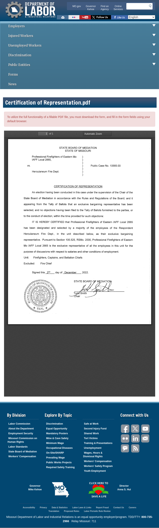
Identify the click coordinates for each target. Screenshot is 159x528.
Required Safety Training (60, 467)
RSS (135, 448)
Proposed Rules (71, 511)
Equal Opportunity (56, 428)
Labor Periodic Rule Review (97, 511)
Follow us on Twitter (101, 17)
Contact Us (118, 507)
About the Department (21, 428)
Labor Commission (19, 423)
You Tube (145, 428)
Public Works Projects (59, 462)
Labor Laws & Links (81, 507)
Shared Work (91, 433)
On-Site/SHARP (55, 452)
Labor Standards (18, 446)
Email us (63, 17)
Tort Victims (91, 438)
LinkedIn (135, 438)
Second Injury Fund (95, 428)
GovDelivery (125, 448)
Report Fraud (102, 507)
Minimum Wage (55, 443)
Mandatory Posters (57, 433)
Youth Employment (95, 471)
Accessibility (29, 507)
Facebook (125, 428)
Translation (54, 511)
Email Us (142, 435)
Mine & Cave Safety (57, 438)
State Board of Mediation (22, 451)
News (12, 84)
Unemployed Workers (83, 45)
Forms (13, 74)
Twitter (135, 428)
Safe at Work (91, 423)
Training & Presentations (98, 443)
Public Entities (83, 65)
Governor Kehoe (91, 8)
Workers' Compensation (22, 456)
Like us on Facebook (119, 17)
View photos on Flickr (74, 17)
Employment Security (20, 433)
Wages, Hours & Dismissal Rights (93, 454)
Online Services (118, 8)
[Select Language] (141, 17)
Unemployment (93, 448)
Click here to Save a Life (98, 489)
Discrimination (83, 55)
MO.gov (76, 6)
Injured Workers (83, 36)
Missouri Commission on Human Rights (22, 440)
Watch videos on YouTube (85, 17)
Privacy (43, 507)
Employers (83, 26)
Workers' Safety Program (98, 466)
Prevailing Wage (55, 457)
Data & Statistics (60, 507)
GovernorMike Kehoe (35, 487)
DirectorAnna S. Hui (124, 487)
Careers (132, 507)
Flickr (125, 438)
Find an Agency (105, 8)
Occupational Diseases (59, 448)
